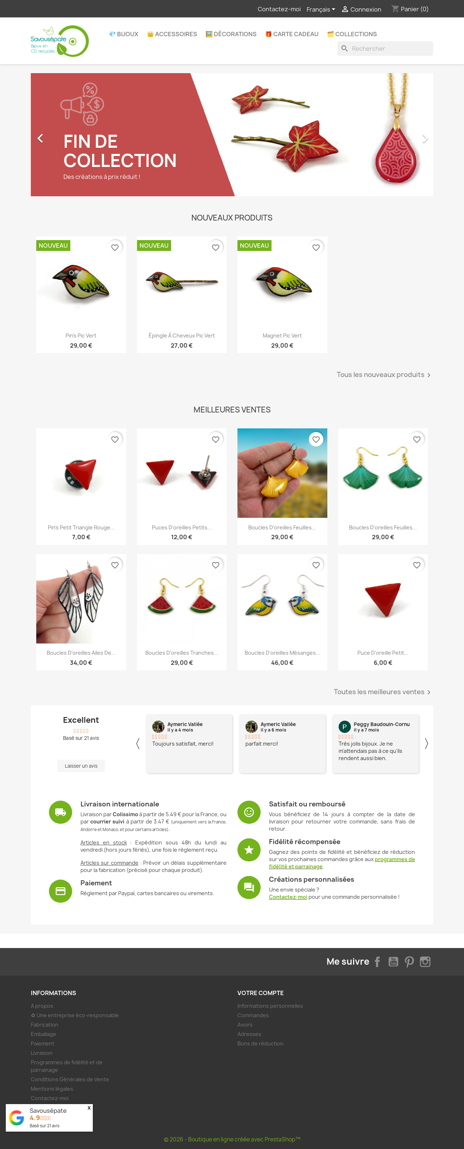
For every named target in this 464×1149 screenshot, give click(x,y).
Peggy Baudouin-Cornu (382, 724)
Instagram (425, 962)
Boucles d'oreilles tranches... (181, 652)
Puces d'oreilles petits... (182, 527)
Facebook (377, 962)
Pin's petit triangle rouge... (81, 527)
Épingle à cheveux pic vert (182, 335)
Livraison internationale (119, 804)
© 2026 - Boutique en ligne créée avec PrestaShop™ (232, 1139)
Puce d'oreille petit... (383, 652)
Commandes (253, 1015)
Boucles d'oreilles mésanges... (282, 652)
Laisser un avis (81, 766)
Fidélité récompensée (304, 841)
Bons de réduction (260, 1043)
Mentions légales (52, 1088)
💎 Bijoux (123, 34)
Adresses (249, 1034)
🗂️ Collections (352, 34)
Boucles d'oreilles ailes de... (81, 652)
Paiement (96, 883)
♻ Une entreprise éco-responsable (75, 1015)
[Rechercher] (385, 48)
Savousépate (48, 1111)
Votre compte (260, 993)
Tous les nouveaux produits (385, 375)
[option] (232, 134)
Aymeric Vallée (185, 724)
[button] (61, 134)
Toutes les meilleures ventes (383, 692)
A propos (42, 1005)
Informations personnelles (270, 1005)
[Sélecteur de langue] (322, 9)
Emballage (43, 1034)
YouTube (393, 962)
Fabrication (44, 1024)
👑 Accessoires (172, 34)
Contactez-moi (279, 9)
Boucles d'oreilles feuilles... (282, 527)
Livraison (42, 1052)
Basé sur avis (44, 1125)
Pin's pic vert (81, 335)
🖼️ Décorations (231, 34)
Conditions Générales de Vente (70, 1079)
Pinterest (409, 962)
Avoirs (245, 1024)
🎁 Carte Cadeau (292, 34)
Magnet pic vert (282, 335)
